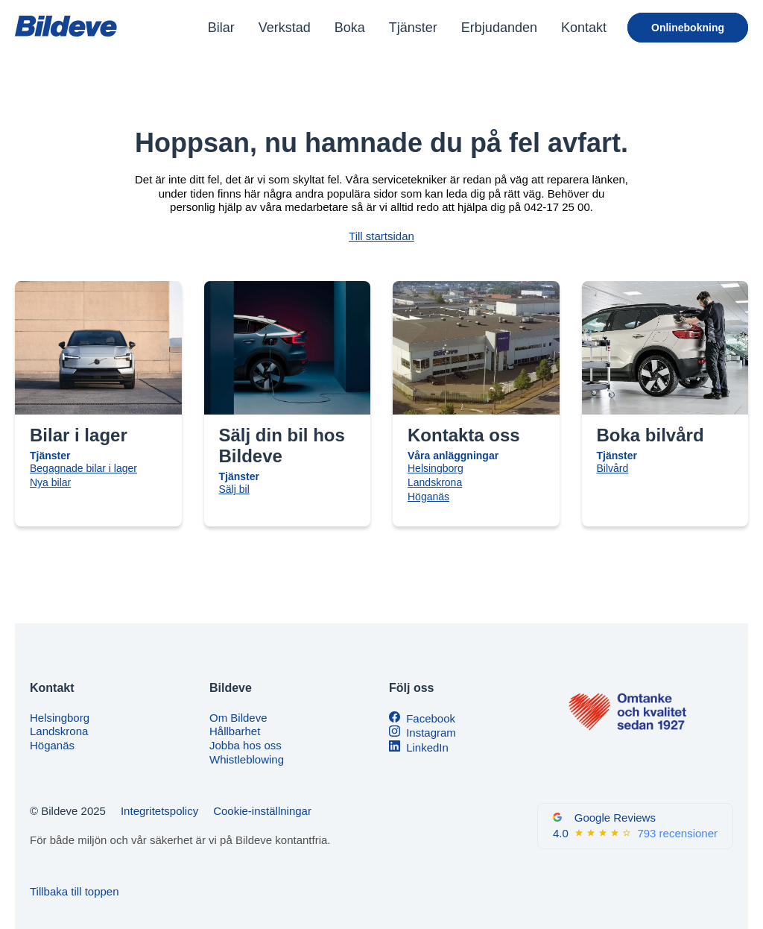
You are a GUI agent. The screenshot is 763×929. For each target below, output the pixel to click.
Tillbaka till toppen (74, 891)
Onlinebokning (687, 28)
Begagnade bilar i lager (83, 468)
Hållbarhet (234, 731)
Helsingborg (435, 468)
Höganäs (428, 497)
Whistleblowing (246, 759)
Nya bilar (50, 482)
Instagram (431, 732)
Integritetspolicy (159, 810)
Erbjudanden (499, 27)
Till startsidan (381, 236)
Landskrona (435, 482)
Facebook (430, 718)
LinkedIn (427, 747)
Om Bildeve (238, 717)
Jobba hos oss (245, 745)
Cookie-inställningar (262, 810)
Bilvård (613, 468)
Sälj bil (234, 489)
